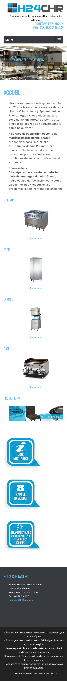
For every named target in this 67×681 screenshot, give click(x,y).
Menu (9, 39)
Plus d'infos (36, 238)
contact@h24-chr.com (21, 600)
